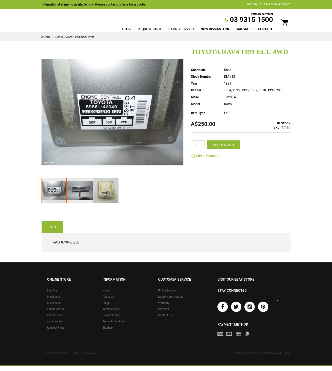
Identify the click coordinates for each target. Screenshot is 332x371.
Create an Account (277, 4)
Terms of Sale (111, 309)
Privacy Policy (111, 315)
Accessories (54, 321)
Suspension (54, 303)
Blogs (106, 303)
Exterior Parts (55, 309)
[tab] (52, 227)
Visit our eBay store (235, 279)
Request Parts (150, 29)
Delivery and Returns (170, 296)
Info (52, 227)
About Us (108, 296)
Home (45, 36)
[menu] (197, 29)
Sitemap (108, 327)
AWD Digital (283, 353)
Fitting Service (167, 290)
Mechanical (54, 296)
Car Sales (244, 29)
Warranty (163, 303)
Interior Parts (55, 315)
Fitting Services (181, 29)
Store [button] (127, 29)
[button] (80, 190)
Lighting (52, 290)
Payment (163, 309)
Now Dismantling (215, 29)
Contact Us (165, 315)
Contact (265, 29)
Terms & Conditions (115, 321)
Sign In (252, 4)
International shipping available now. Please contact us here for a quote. (94, 4)
